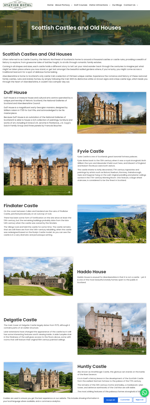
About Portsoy (62, 5)
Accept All (138, 400)
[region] (75, 399)
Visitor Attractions (98, 5)
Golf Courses (80, 5)
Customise (104, 400)
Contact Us (129, 5)
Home (50, 5)
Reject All (121, 400)
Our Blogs (117, 5)
